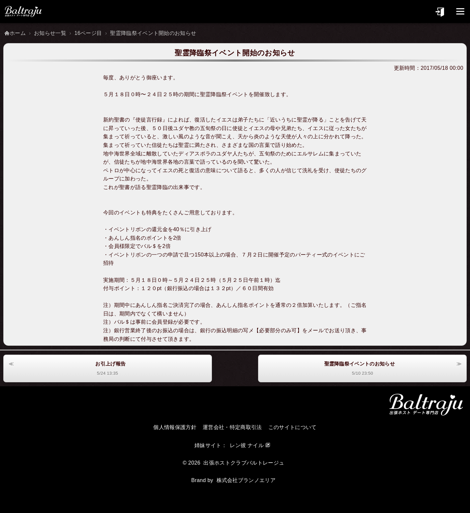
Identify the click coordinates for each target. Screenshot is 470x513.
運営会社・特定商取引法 (232, 427)
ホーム (18, 33)
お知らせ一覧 (50, 33)
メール (316, 330)
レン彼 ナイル (247, 445)
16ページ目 (88, 33)
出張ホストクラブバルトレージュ (243, 463)
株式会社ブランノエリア (246, 480)
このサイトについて (292, 427)
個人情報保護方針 (174, 427)
